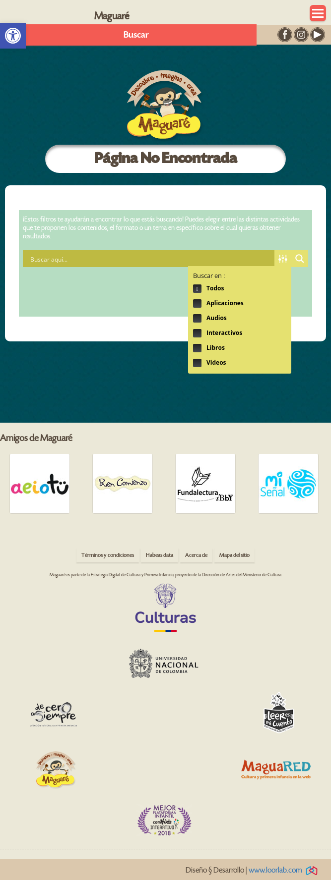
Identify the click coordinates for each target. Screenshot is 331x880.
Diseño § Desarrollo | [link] (253, 870)
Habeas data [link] (159, 555)
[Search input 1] (151, 259)
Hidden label (197, 288)
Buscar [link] (136, 35)
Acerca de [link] (196, 555)
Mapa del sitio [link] (234, 555)
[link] (13, 36)
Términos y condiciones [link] (107, 555)
